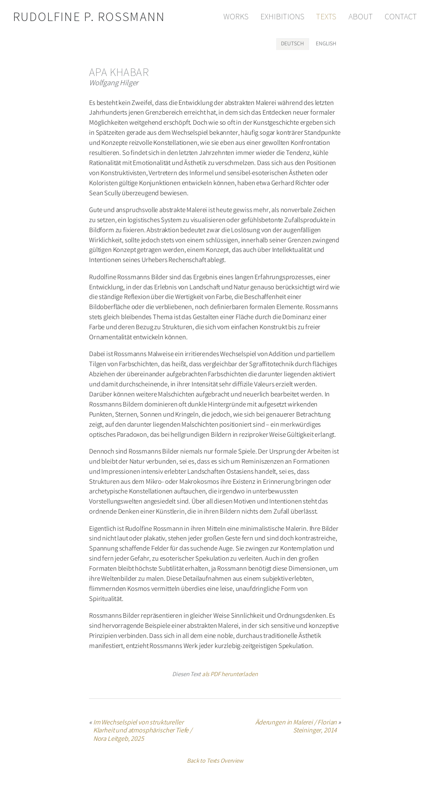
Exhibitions (282, 16)
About (361, 16)
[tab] (292, 44)
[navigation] (317, 17)
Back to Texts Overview (215, 761)
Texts (326, 16)
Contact (401, 16)
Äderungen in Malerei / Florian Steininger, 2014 (296, 727)
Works (236, 16)
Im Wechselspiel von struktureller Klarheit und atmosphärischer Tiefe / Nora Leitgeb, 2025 (142, 731)
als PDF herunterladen (230, 674)
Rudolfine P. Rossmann (89, 17)
